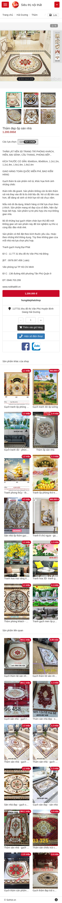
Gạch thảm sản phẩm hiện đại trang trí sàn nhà (28, 890)
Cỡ (28, 141)
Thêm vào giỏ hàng (31, 327)
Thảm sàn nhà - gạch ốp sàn (19, 761)
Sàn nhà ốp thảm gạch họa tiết (20, 535)
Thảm (35, 15)
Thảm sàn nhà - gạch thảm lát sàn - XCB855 (27, 847)
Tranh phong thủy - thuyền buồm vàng (24, 492)
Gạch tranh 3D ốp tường (45, 407)
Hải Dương (22, 15)
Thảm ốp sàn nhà (45, 449)
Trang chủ (7, 15)
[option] (31, 55)
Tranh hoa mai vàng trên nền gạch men (24, 578)
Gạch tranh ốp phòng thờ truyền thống (24, 407)
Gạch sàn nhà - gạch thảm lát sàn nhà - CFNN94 (29, 719)
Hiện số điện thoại (31, 336)
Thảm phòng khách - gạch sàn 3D (21, 621)
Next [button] (57, 55)
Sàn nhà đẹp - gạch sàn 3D (18, 804)
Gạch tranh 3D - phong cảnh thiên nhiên (24, 449)
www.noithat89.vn (11, 286)
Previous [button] (5, 55)
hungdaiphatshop (31, 300)
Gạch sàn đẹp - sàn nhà (45, 804)
